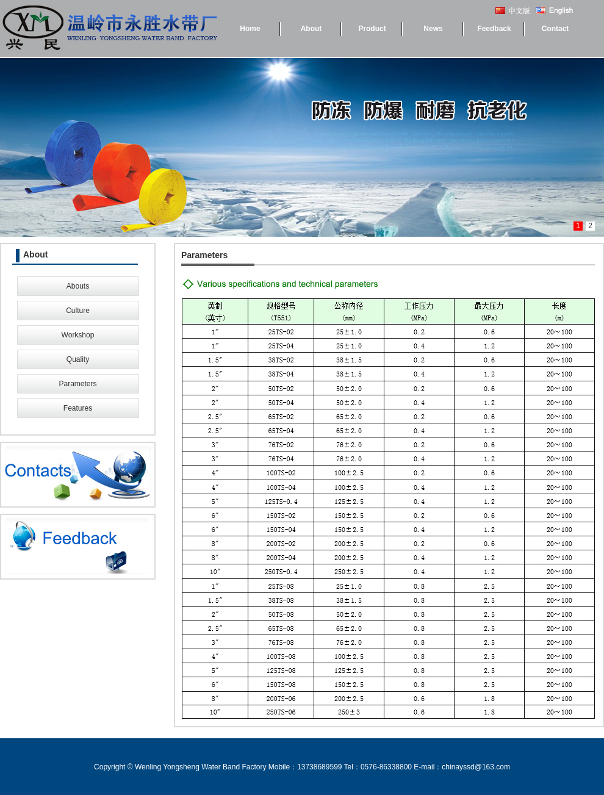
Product (372, 28)
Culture (78, 310)
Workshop (78, 335)
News (432, 28)
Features (77, 408)
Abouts (78, 286)
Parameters (77, 384)
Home (250, 28)
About (311, 28)
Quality (78, 359)
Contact (555, 28)
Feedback (494, 28)
